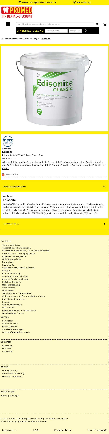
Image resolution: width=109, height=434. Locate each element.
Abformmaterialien (11, 245)
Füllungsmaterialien (11, 259)
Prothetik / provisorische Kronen (18, 268)
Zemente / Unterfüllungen (15, 276)
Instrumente (8, 265)
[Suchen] (97, 24)
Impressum (9, 430)
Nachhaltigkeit (97, 430)
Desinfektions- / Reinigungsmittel (18, 253)
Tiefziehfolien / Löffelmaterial (17, 293)
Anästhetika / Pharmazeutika (16, 248)
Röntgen (6, 270)
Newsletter (7, 321)
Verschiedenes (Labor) (13, 313)
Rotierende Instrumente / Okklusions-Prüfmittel (26, 251)
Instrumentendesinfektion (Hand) (20, 39)
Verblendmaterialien (12, 305)
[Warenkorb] (105, 23)
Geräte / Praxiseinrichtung (15, 279)
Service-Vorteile (10, 323)
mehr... (5, 168)
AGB (35, 430)
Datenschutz (62, 430)
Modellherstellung (11, 285)
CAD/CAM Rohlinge (11, 282)
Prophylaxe (7, 262)
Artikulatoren (8, 287)
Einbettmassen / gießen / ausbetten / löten (23, 296)
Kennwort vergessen (12, 376)
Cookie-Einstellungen (12, 329)
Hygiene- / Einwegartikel (14, 256)
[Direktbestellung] (86, 31)
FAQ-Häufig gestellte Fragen (16, 332)
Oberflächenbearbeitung (14, 299)
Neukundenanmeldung (13, 373)
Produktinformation (15, 186)
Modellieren (8, 290)
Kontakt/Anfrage (10, 370)
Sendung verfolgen (10, 395)
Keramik (6, 302)
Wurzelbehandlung (11, 273)
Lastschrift (7, 351)
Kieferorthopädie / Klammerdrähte (19, 310)
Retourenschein (10, 326)
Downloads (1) (11, 223)
